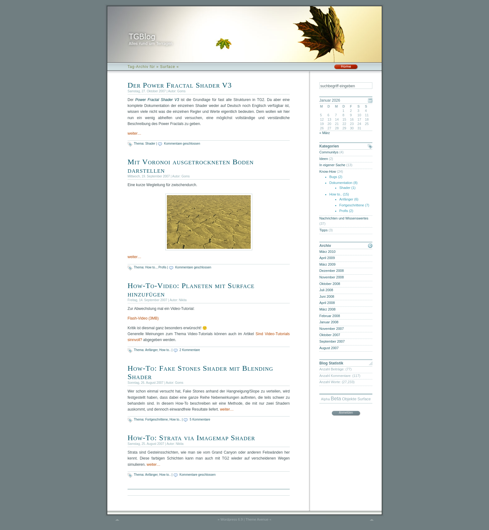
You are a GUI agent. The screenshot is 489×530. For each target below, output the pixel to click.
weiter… (134, 133)
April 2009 (327, 258)
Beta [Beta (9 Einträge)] (336, 398)
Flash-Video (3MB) (143, 318)
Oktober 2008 (329, 284)
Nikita (182, 300)
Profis (162, 267)
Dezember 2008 (331, 270)
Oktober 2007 (329, 335)
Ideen (323, 159)
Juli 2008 (326, 290)
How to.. (151, 267)
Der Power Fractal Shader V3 (180, 85)
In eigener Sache (332, 165)
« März (324, 133)
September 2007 (332, 341)
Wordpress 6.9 (231, 519)
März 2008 (327, 309)
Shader (150, 143)
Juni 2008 (326, 296)
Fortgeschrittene (156, 419)
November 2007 (331, 328)
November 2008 (331, 277)
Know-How (327, 171)
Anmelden (346, 412)
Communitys (328, 152)
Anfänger (151, 350)
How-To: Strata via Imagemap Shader (191, 438)
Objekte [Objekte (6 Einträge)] (349, 399)
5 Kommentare (200, 419)
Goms (181, 91)
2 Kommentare (190, 350)
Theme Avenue (257, 519)
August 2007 (329, 348)
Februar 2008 (329, 316)
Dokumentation (340, 183)
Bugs (333, 177)
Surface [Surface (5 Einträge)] (364, 399)
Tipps (323, 230)
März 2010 (327, 251)
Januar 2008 (328, 322)
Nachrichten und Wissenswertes (343, 218)
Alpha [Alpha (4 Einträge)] (325, 399)
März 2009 (327, 264)
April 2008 (327, 303)
